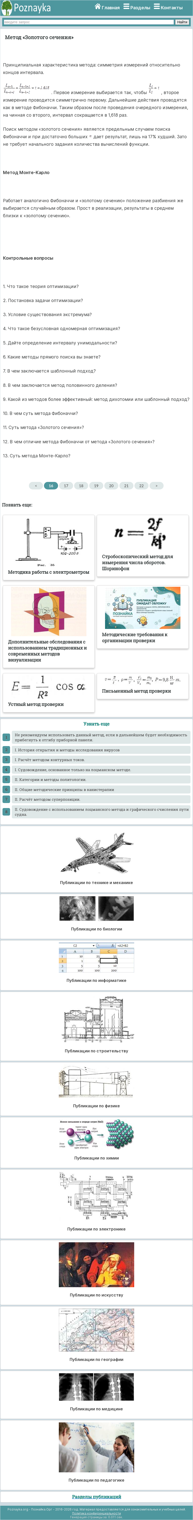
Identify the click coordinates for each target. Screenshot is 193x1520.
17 (66, 485)
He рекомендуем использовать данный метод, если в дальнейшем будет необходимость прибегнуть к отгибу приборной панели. (101, 737)
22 (141, 485)
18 (81, 485)
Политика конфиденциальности (96, 1513)
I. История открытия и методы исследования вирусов (67, 749)
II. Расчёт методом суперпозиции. (47, 799)
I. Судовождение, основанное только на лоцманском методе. (73, 769)
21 (126, 485)
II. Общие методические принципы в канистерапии (64, 789)
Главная (111, 7)
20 (111, 485)
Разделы (140, 7)
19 (96, 485)
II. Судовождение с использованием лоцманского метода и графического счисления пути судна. (102, 812)
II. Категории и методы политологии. (50, 779)
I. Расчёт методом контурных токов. (50, 759)
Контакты (172, 7)
